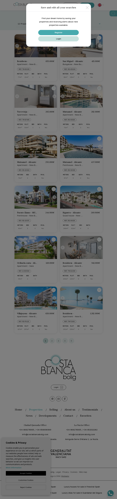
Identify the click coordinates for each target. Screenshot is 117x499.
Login (58, 39)
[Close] (87, 7)
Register (58, 32)
